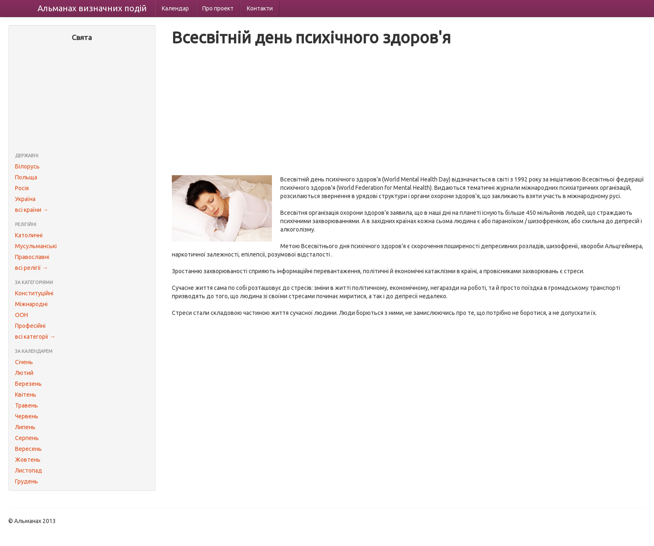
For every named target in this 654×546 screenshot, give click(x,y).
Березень (28, 383)
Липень (25, 427)
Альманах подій (92, 8)
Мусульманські (36, 246)
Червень (26, 416)
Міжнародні (31, 304)
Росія (22, 188)
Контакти (260, 8)
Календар (175, 8)
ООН (21, 315)
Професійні (30, 325)
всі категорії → (35, 336)
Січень (24, 362)
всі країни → (31, 209)
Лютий (24, 373)
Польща (26, 177)
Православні (32, 257)
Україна (25, 199)
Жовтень (27, 459)
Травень (26, 405)
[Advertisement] (82, 98)
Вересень (28, 448)
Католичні (29, 235)
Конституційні (34, 293)
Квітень (25, 394)
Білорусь (27, 166)
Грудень (26, 481)
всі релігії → (31, 267)
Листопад (28, 470)
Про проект (218, 8)
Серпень (27, 438)
